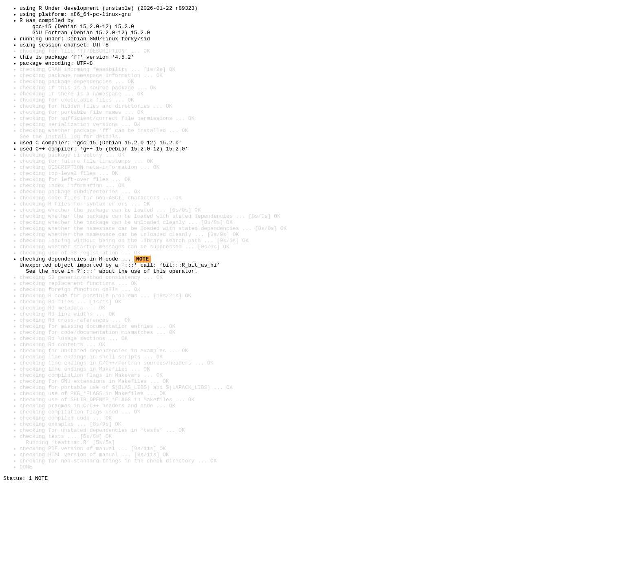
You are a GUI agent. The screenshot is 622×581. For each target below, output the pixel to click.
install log (62, 163)
